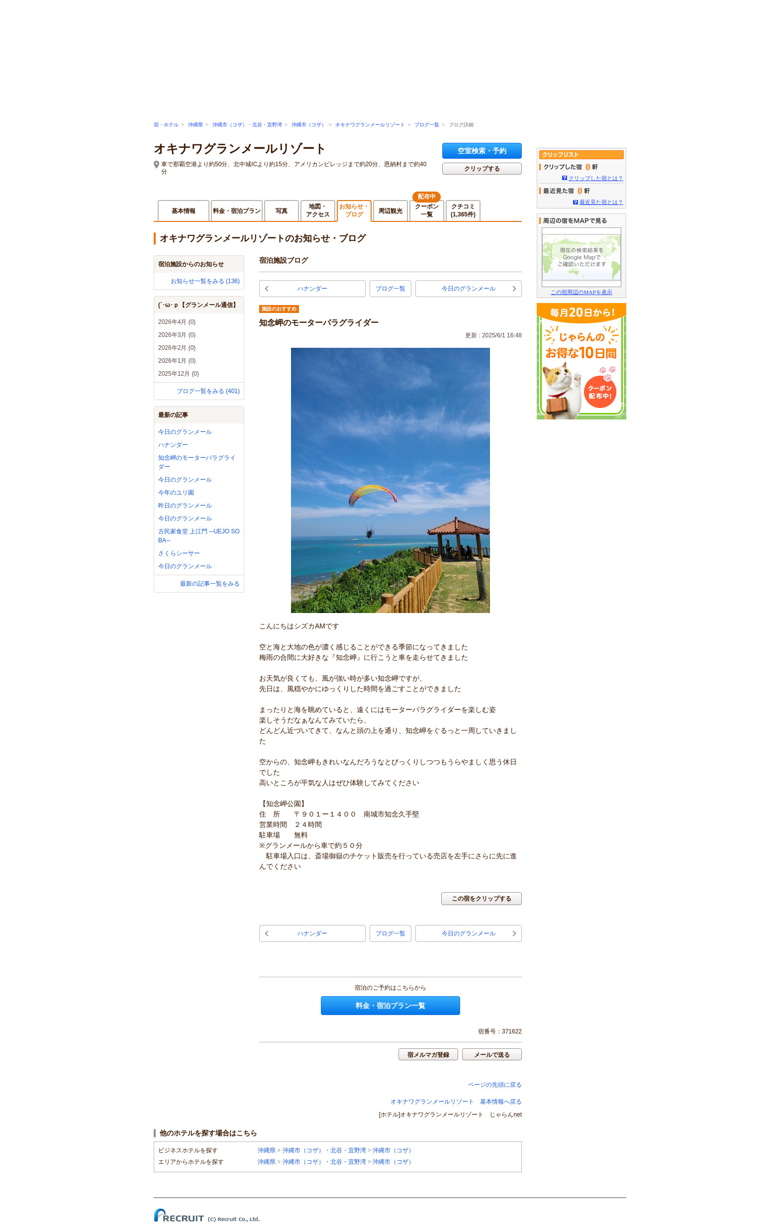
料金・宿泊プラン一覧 (390, 1006)
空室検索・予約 (482, 151)
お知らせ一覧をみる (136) (205, 281)
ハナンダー (173, 444)
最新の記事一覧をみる (210, 583)
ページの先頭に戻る (495, 1084)
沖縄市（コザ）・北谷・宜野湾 (247, 124)
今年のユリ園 (176, 492)
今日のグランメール (185, 431)
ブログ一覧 (426, 124)
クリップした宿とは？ (596, 178)
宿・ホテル (166, 124)
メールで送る (492, 1054)
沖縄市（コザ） (309, 124)
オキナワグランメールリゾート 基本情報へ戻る (456, 1101)
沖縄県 (195, 124)
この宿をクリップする (481, 898)
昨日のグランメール (185, 505)
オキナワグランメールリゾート (370, 124)
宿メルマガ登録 (428, 1054)
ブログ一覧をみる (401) (208, 391)
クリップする (482, 168)
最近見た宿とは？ (601, 202)
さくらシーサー (179, 553)
